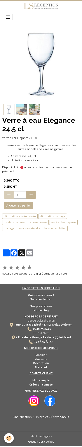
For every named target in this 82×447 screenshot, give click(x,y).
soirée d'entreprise (63, 222)
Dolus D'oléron (62, 324)
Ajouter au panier (18, 205)
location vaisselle (29, 228)
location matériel (14, 222)
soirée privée (38, 222)
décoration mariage (52, 216)
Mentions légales (41, 436)
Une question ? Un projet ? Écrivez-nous (41, 417)
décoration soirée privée (20, 216)
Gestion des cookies (41, 441)
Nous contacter (41, 299)
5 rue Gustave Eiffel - (29, 324)
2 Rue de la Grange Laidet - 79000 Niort (43, 337)
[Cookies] (9, 438)
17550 (48, 324)
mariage (9, 228)
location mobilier (55, 228)
